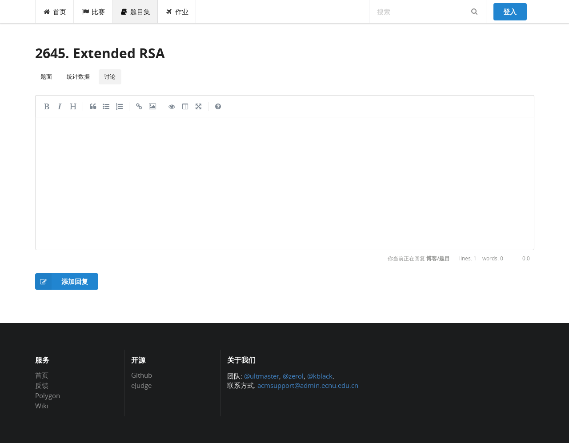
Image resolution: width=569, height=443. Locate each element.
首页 (55, 11)
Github (141, 375)
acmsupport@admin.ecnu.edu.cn (307, 385)
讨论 (110, 76)
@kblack (320, 375)
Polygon (47, 395)
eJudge (141, 385)
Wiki (41, 405)
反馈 (41, 385)
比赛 (93, 11)
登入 (510, 11)
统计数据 (78, 76)
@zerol (293, 375)
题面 (46, 76)
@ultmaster (261, 375)
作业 (177, 11)
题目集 (135, 11)
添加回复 (61, 281)
